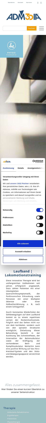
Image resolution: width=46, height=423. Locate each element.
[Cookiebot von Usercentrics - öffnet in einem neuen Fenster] (32, 161)
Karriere (29, 2)
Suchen (31, 28)
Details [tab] (21, 168)
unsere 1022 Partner (19, 183)
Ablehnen (23, 259)
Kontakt (20, 2)
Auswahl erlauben (23, 252)
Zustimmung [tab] (8, 168)
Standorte (11, 2)
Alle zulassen (23, 243)
